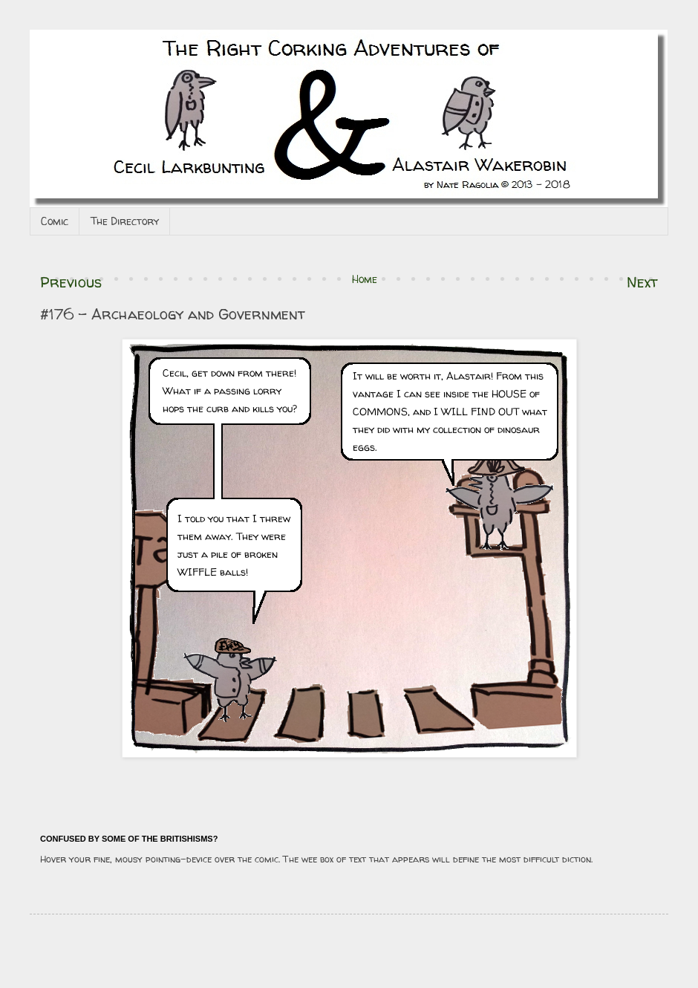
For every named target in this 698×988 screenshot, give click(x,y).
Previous (71, 282)
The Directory (125, 221)
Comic (54, 221)
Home (364, 279)
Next (642, 282)
